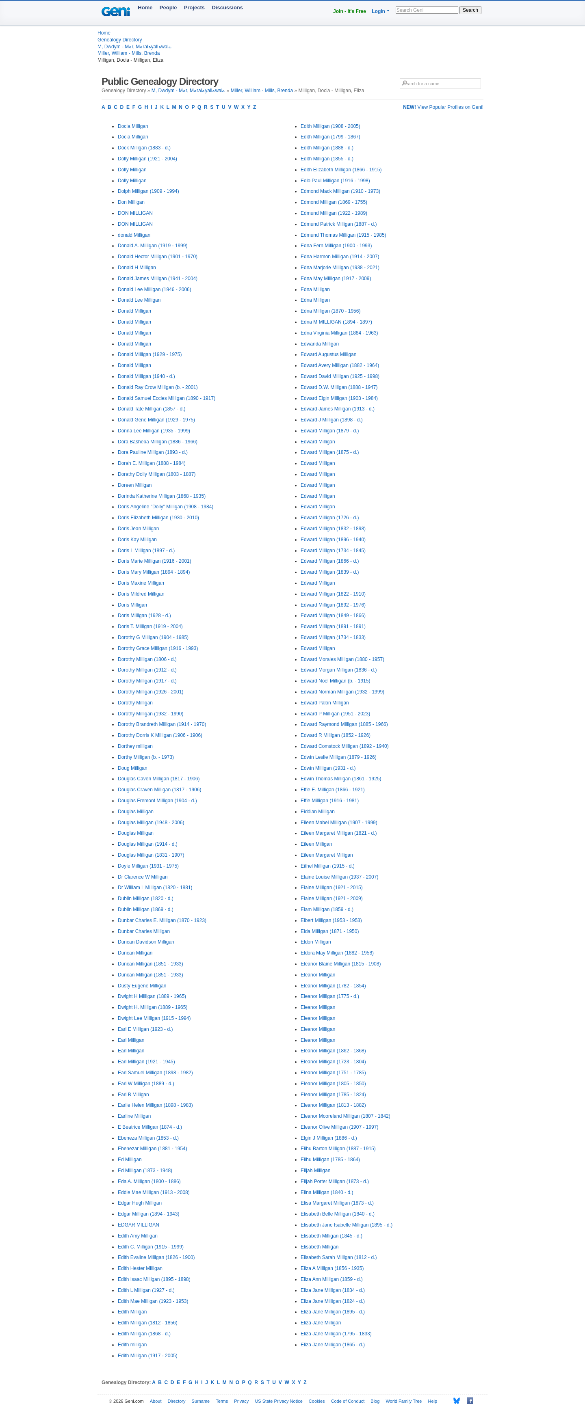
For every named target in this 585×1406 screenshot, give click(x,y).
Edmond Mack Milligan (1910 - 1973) (340, 191)
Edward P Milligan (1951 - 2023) (335, 714)
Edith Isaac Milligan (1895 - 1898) (154, 1279)
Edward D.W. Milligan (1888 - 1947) (339, 387)
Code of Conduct (348, 1401)
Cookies (317, 1401)
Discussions (227, 7)
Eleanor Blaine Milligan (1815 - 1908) (341, 964)
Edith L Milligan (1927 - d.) (146, 1290)
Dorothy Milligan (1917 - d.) (147, 681)
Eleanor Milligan (318, 975)
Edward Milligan (318, 442)
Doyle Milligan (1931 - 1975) (148, 866)
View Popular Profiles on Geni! (443, 107)
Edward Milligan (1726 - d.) (330, 518)
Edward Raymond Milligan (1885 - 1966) (344, 724)
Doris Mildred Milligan (141, 594)
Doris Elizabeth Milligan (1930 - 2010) (158, 518)
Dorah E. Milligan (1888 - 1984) (152, 463)
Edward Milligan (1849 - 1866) (333, 615)
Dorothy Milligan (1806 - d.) (147, 659)
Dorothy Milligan (135, 703)
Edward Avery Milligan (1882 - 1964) (340, 365)
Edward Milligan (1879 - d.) (330, 431)
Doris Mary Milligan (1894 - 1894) (154, 572)
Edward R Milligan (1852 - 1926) (335, 735)
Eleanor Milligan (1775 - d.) (330, 996)
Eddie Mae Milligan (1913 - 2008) (154, 1192)
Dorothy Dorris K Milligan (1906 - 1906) (160, 735)
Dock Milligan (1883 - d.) (144, 148)
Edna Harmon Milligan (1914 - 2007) (340, 256)
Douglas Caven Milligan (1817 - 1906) (158, 779)
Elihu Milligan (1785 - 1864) (330, 1159)
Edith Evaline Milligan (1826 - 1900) (156, 1257)
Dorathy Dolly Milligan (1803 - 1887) (156, 474)
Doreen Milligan (135, 485)
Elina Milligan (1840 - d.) (327, 1192)
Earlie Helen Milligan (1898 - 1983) (155, 1105)
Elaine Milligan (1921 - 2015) (332, 887)
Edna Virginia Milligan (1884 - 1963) (339, 333)
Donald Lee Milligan (139, 300)
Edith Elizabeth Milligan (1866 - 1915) (341, 170)
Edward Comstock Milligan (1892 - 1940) (345, 746)
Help (433, 1401)
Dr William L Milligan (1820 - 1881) (155, 887)
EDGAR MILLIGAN (138, 1225)
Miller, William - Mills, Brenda (129, 53)
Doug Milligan (132, 768)
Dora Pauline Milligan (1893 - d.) (153, 452)
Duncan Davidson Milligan (146, 942)
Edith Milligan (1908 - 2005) (330, 126)
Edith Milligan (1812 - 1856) (148, 1323)
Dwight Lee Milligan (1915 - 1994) (154, 1018)
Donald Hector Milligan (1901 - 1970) (157, 256)
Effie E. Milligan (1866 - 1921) (333, 790)
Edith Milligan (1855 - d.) (327, 159)
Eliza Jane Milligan (321, 1323)
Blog (374, 1401)
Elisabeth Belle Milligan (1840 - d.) (338, 1214)
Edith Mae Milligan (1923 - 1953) (153, 1301)
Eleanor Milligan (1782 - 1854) (333, 986)
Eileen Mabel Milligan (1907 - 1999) (339, 822)
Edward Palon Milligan (325, 703)
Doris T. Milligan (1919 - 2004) (150, 626)
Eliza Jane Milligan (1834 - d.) (333, 1290)
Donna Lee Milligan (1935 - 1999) (154, 431)
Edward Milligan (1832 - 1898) (333, 528)
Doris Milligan (132, 605)
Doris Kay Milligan (137, 539)
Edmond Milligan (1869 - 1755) (334, 202)
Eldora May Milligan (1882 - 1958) (337, 953)
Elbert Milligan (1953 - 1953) (331, 920)
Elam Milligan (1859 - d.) (327, 909)
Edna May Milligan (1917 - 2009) (336, 278)
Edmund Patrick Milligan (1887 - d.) (339, 224)
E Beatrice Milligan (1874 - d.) (150, 1127)
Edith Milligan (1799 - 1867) (330, 137)
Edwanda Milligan (320, 344)
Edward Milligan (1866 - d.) (330, 561)
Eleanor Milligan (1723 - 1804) (333, 1062)
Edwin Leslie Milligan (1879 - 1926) (339, 757)
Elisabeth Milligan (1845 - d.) (331, 1236)
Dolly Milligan (132, 170)
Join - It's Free (349, 11)
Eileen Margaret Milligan (327, 855)
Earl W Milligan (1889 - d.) (146, 1083)
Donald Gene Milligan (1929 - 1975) (156, 420)
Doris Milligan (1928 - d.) (144, 615)
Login (378, 11)
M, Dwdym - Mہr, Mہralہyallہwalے (134, 47)
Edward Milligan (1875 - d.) (330, 452)
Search (470, 10)
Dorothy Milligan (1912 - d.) (147, 670)
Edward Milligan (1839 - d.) (330, 572)
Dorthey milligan (135, 746)
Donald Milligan (134, 311)
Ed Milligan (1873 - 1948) (145, 1170)
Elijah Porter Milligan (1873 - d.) (335, 1181)
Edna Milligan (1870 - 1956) (330, 311)
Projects (194, 7)
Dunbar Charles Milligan (144, 931)
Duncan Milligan (135, 953)
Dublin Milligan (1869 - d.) (145, 909)
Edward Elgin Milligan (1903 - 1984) (339, 398)
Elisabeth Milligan (319, 1247)
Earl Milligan (131, 1040)
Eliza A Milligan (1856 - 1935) (332, 1268)
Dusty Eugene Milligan (142, 986)
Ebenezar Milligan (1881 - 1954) (152, 1148)
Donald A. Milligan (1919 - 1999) (152, 245)
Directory (177, 1401)
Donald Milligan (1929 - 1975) (150, 354)
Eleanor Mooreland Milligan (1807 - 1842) (345, 1116)
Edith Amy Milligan (138, 1236)
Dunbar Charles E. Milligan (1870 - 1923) (162, 920)
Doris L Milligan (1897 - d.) (146, 550)
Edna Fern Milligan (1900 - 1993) (336, 245)
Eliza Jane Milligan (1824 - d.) (333, 1301)
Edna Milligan (315, 289)
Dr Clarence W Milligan (143, 877)
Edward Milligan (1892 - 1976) (333, 605)
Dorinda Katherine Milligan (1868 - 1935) (162, 496)
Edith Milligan (132, 1312)
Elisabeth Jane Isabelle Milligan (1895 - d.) (346, 1225)
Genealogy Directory (120, 40)
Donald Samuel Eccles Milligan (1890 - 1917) (166, 398)
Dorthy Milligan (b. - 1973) (146, 757)
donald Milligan (134, 235)
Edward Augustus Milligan (328, 354)
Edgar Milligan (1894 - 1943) (148, 1214)
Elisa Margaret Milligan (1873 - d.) (337, 1203)
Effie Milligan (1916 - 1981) (330, 800)
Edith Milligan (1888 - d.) (327, 148)
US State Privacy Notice (278, 1401)
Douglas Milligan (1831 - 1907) (151, 855)
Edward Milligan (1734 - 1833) (333, 637)
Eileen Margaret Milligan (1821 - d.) (339, 833)
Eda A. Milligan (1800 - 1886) (149, 1181)
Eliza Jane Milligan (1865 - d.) (333, 1345)
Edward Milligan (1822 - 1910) (333, 594)
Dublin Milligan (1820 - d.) (145, 898)
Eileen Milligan (316, 844)
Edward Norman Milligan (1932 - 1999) (342, 692)
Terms (222, 1401)
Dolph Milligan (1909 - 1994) (148, 191)
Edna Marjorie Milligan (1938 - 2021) (340, 267)
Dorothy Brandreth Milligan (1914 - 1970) (162, 724)
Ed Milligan (130, 1159)
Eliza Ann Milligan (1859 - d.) (332, 1279)
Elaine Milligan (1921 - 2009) (332, 898)
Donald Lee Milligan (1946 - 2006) (154, 289)
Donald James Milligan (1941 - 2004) (157, 278)
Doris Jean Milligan (138, 528)
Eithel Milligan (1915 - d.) (328, 866)
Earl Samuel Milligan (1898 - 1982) (155, 1073)
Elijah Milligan (315, 1170)
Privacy (241, 1401)
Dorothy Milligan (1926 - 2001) (150, 692)
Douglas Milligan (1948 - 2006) (151, 822)
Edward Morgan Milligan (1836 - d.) (339, 670)
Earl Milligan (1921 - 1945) (146, 1062)
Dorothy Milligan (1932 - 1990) (150, 714)
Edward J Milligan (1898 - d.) (332, 420)
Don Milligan (131, 202)
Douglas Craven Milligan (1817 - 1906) (159, 790)
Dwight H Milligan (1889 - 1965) (152, 996)
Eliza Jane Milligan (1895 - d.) (333, 1312)
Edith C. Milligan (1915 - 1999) (151, 1247)
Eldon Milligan (316, 942)
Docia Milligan (133, 126)
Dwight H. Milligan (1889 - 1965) (152, 1007)
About (156, 1401)
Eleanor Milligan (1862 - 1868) (333, 1051)
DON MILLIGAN (135, 213)
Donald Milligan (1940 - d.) (146, 376)
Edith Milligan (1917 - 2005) (148, 1355)
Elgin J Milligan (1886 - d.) (329, 1138)
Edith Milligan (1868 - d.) (144, 1334)
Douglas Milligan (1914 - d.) (148, 844)
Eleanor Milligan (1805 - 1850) (333, 1083)
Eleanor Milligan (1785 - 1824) (333, 1094)
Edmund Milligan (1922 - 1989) (334, 213)
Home (145, 7)
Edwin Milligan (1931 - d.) (328, 768)
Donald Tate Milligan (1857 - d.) (152, 409)
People (168, 7)
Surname (201, 1401)
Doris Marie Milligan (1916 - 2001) (154, 561)
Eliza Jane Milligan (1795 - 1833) (336, 1334)
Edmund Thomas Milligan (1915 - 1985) (343, 235)
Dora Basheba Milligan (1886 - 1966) (157, 442)
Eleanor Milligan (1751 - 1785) (333, 1073)
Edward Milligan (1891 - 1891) (333, 626)
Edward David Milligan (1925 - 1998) (340, 376)
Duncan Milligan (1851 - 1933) (150, 964)
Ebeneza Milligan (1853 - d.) (148, 1138)
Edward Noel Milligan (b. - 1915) (335, 681)
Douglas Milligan (136, 811)
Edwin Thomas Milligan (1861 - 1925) (341, 779)
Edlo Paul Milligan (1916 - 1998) (335, 181)
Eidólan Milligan (318, 811)
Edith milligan (132, 1345)
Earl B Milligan (133, 1094)
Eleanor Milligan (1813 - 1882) (333, 1105)
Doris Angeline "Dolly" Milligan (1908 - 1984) (165, 507)
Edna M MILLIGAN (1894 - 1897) (336, 322)
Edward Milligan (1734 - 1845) (333, 550)
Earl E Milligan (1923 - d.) (145, 1029)
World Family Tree (404, 1401)
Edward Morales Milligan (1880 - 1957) (342, 659)
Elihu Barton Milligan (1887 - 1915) (338, 1148)
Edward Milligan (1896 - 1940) (333, 539)
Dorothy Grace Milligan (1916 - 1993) (158, 648)
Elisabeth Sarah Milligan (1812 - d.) (339, 1257)
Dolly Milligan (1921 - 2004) (147, 159)
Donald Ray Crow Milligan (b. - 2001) (158, 387)
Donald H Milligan (137, 267)
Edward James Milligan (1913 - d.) (338, 409)
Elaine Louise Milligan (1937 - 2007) (339, 877)
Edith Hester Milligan (140, 1268)
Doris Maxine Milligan (141, 583)
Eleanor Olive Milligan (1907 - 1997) (339, 1127)
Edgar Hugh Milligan (140, 1203)
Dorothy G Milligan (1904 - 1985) (153, 637)
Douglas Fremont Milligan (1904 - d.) (157, 800)
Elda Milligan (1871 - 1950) (330, 931)
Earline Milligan (134, 1116)
